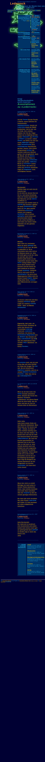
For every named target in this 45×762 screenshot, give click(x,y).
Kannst (35, 278)
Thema (25, 487)
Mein (36, 425)
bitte (24, 405)
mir (21, 220)
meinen (32, 208)
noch (31, 189)
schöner (30, 131)
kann (19, 243)
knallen (30, 202)
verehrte (27, 370)
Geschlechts (32, 146)
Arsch (31, 257)
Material (20, 325)
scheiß (32, 483)
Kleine (20, 346)
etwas (23, 280)
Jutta (23, 243)
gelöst (20, 154)
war (32, 129)
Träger (33, 133)
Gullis (20, 161)
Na (29, 249)
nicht (33, 169)
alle (33, 492)
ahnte (31, 165)
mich (19, 221)
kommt (30, 218)
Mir (33, 247)
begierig (29, 135)
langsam (29, 212)
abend (35, 452)
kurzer (22, 299)
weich (26, 245)
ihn (29, 455)
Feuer (33, 442)
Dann (34, 262)
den (36, 135)
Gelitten (20, 189)
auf (34, 135)
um (28, 305)
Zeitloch (32, 142)
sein (23, 533)
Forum (32, 395)
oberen (31, 399)
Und (34, 206)
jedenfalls (23, 249)
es (29, 129)
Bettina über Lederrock (36, 91)
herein (32, 427)
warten (29, 138)
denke (27, 253)
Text (31, 403)
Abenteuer (31, 342)
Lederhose (21, 333)
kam (23, 427)
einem (26, 121)
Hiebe (32, 423)
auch (27, 272)
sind (33, 374)
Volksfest (31, 121)
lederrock (23, 524)
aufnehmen (31, 393)
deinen (20, 278)
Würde (22, 156)
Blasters (20, 397)
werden (22, 531)
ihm (27, 453)
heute (23, 423)
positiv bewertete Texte (35, 45)
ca (30, 444)
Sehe (34, 253)
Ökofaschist (31, 551)
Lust (29, 247)
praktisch (32, 524)
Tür (28, 427)
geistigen (26, 494)
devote (30, 193)
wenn (34, 202)
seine (22, 504)
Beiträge (20, 485)
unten (28, 20)
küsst (31, 216)
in (18, 121)
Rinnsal (20, 158)
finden (22, 502)
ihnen (24, 165)
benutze (24, 395)
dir (33, 272)
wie (35, 129)
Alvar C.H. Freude (34, 580)
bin (19, 195)
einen (35, 274)
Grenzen (20, 266)
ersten (20, 364)
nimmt (34, 221)
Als (26, 333)
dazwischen (31, 487)
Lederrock (17, 3)
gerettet (20, 148)
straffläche (21, 200)
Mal (23, 364)
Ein (24, 133)
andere (35, 138)
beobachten (21, 129)
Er (18, 193)
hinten (30, 221)
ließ (24, 444)
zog (30, 434)
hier (23, 483)
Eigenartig (21, 323)
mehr (19, 283)
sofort (20, 327)
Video (22, 366)
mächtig (30, 430)
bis (32, 455)
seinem (20, 372)
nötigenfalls (21, 463)
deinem (32, 268)
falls (23, 257)
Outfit (19, 305)
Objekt (34, 127)
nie (34, 189)
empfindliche (27, 340)
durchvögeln (30, 457)
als (24, 140)
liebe (19, 197)
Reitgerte (30, 459)
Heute (31, 452)
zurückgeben (22, 171)
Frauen (26, 500)
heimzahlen (21, 455)
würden (28, 489)
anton (32, 485)
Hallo (19, 421)
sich (34, 140)
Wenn (31, 220)
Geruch (27, 327)
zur (26, 427)
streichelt (21, 218)
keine (33, 264)
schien (20, 135)
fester (28, 280)
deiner (25, 325)
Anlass (34, 148)
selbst (20, 167)
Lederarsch (21, 210)
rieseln (20, 159)
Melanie (20, 241)
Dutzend (23, 436)
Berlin (21, 121)
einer (19, 338)
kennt (19, 264)
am (31, 127)
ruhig (19, 280)
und (27, 129)
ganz (25, 255)
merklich (25, 446)
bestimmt (34, 489)
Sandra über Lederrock (36, 83)
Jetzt (19, 450)
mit (19, 253)
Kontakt (24, 393)
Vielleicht (33, 270)
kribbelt (29, 262)
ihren (26, 158)
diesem (20, 487)
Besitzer (33, 152)
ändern (32, 432)
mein (24, 528)
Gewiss (26, 148)
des (23, 161)
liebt (28, 502)
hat (25, 442)
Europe (30, 119)
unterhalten (21, 251)
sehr (27, 448)
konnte (32, 125)
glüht (25, 259)
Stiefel (33, 301)
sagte (19, 429)
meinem (20, 461)
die (33, 150)
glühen (35, 204)
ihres (33, 144)
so (27, 249)
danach (28, 260)
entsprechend (22, 150)
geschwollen (27, 440)
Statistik (19, 10)
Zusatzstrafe (25, 526)
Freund (20, 270)
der (21, 119)
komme (20, 344)
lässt (19, 272)
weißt (29, 401)
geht (35, 247)
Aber (26, 374)
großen (27, 161)
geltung (22, 529)
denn (19, 282)
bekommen (21, 202)
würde (20, 165)
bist (35, 245)
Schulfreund (30, 368)
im (22, 169)
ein (19, 299)
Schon (26, 197)
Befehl (20, 137)
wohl (35, 434)
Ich (37, 193)
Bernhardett (21, 187)
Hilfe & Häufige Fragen (29, 10)
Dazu (19, 459)
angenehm (32, 448)
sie (31, 140)
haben (30, 276)
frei (24, 154)
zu (25, 135)
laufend (32, 450)
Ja (18, 257)
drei (19, 436)
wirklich (20, 259)
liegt (22, 459)
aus (37, 140)
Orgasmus (21, 225)
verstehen (34, 498)
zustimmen (31, 243)
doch (36, 154)
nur (23, 135)
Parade (35, 119)
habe (24, 189)
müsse (20, 533)
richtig (24, 262)
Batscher (23, 199)
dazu (36, 299)
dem (30, 148)
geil (19, 502)
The (33, 366)
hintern (28, 528)
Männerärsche (25, 282)
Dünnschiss (33, 494)
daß (26, 323)
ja (31, 249)
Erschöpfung (22, 457)
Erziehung (33, 195)
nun (24, 448)
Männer (31, 305)
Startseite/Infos (12, 10)
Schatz (25, 429)
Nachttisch (26, 461)
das (28, 165)
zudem (34, 526)
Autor (31, 391)
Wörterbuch (33, 405)
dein (27, 257)
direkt (27, 127)
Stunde (20, 446)
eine (19, 526)
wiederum (24, 268)
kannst (31, 266)
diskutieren (22, 399)
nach (35, 430)
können (28, 171)
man (30, 251)
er (37, 202)
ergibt (20, 303)
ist (20, 193)
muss (21, 432)
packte (20, 434)
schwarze (21, 301)
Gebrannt (21, 442)
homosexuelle (22, 123)
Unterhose (21, 506)
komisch (31, 197)
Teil (27, 133)
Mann (19, 427)
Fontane (30, 563)
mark (28, 485)
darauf (24, 467)
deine (23, 264)
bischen (20, 440)
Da (18, 432)
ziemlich (27, 303)
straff (29, 544)
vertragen (34, 282)
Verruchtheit (22, 329)
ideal (24, 305)
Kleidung (31, 325)
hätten (28, 140)
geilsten (32, 223)
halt (25, 498)
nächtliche (34, 167)
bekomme (21, 223)
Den (19, 199)
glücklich (31, 154)
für (36, 121)
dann (28, 208)
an (32, 259)
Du (28, 274)
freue (30, 465)
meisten (20, 152)
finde (21, 131)
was (36, 197)
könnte (30, 333)
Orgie (19, 169)
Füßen (31, 158)
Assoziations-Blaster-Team (25, 580)
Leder (30, 323)
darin (33, 528)
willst (19, 395)
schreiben (32, 491)
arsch (27, 216)
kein (25, 131)
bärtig (29, 570)
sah (19, 368)
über (19, 340)
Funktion (27, 397)
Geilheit (28, 264)
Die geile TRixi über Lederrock (35, 74)
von (26, 221)
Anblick (20, 133)
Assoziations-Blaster (7, 580)
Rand (36, 399)
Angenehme (21, 260)
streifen (20, 342)
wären (20, 489)
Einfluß (34, 364)
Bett (32, 453)
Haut (33, 340)
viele (21, 500)
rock (24, 212)
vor (26, 247)
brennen (28, 204)
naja (26, 531)
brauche (20, 191)
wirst (31, 274)
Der (19, 498)
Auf (19, 119)
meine (27, 195)
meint (31, 531)
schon (24, 220)
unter (19, 144)
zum (36, 362)
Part (34, 193)
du (22, 245)
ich (36, 125)
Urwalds (31, 337)
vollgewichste (28, 504)
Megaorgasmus (23, 276)
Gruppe (29, 366)
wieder (27, 423)
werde (20, 453)
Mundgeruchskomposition (35, 557)
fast (28, 220)
